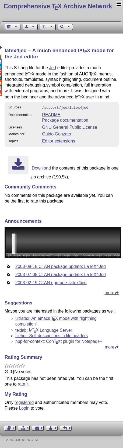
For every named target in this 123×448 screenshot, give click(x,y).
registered (24, 402)
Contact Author (56, 428)
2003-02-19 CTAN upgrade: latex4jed (51, 282)
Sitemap (28, 428)
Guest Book (14, 428)
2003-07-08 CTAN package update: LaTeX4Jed (60, 274)
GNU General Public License (69, 126)
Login (24, 407)
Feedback (70, 428)
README (51, 114)
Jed (52, 67)
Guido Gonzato (56, 133)
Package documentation (65, 119)
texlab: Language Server (43, 329)
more (109, 292)
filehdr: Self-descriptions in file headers (51, 335)
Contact (42, 428)
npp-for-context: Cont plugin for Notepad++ (58, 341)
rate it (23, 383)
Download (41, 167)
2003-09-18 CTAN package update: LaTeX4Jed (60, 266)
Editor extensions (58, 140)
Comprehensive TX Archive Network (57, 6)
